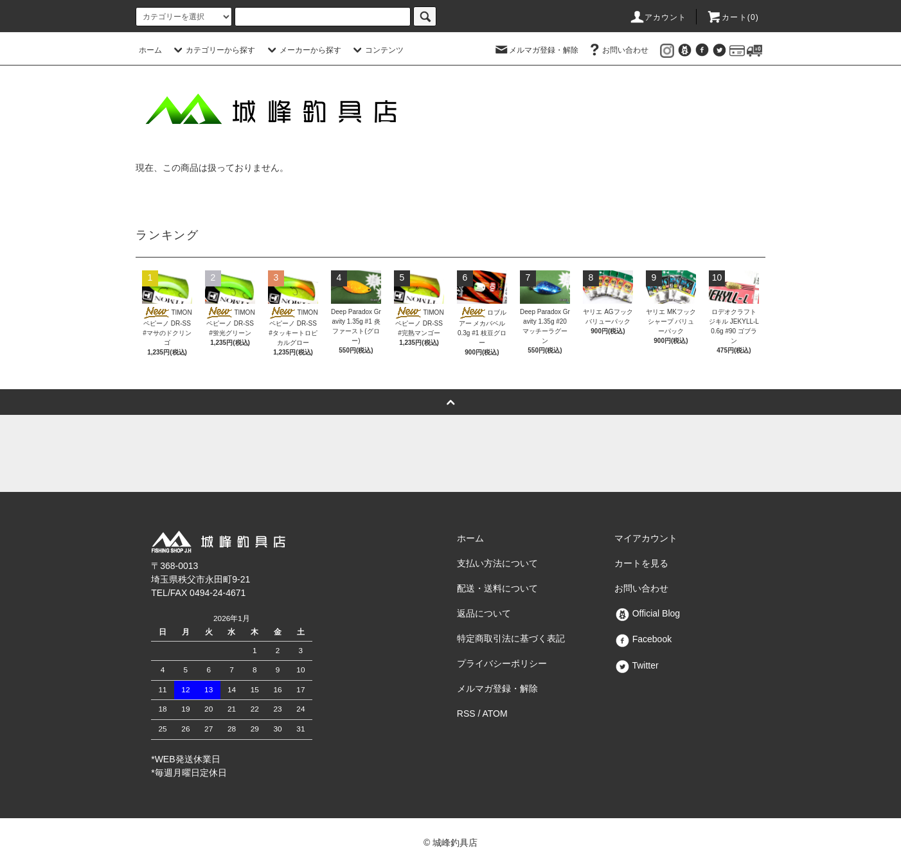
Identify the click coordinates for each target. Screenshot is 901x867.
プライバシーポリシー (502, 663)
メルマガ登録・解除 (536, 50)
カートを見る (641, 563)
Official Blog (647, 613)
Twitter (636, 665)
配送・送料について (497, 588)
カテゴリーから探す (212, 50)
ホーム (150, 50)
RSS (466, 713)
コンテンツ (377, 50)
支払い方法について (497, 563)
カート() (732, 17)
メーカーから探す (302, 50)
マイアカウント (645, 538)
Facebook (643, 639)
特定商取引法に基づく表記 (511, 638)
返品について (484, 613)
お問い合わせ (617, 50)
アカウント (658, 17)
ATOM (495, 713)
